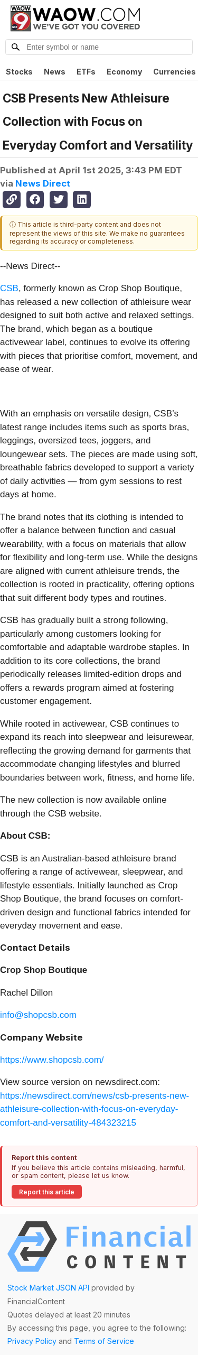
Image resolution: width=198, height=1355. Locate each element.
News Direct (42, 183)
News (54, 71)
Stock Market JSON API (48, 1287)
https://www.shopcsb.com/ (52, 1060)
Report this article (46, 1192)
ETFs (86, 71)
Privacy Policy (31, 1341)
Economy (124, 71)
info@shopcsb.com (38, 1015)
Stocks (19, 71)
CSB (9, 288)
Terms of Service (104, 1341)
